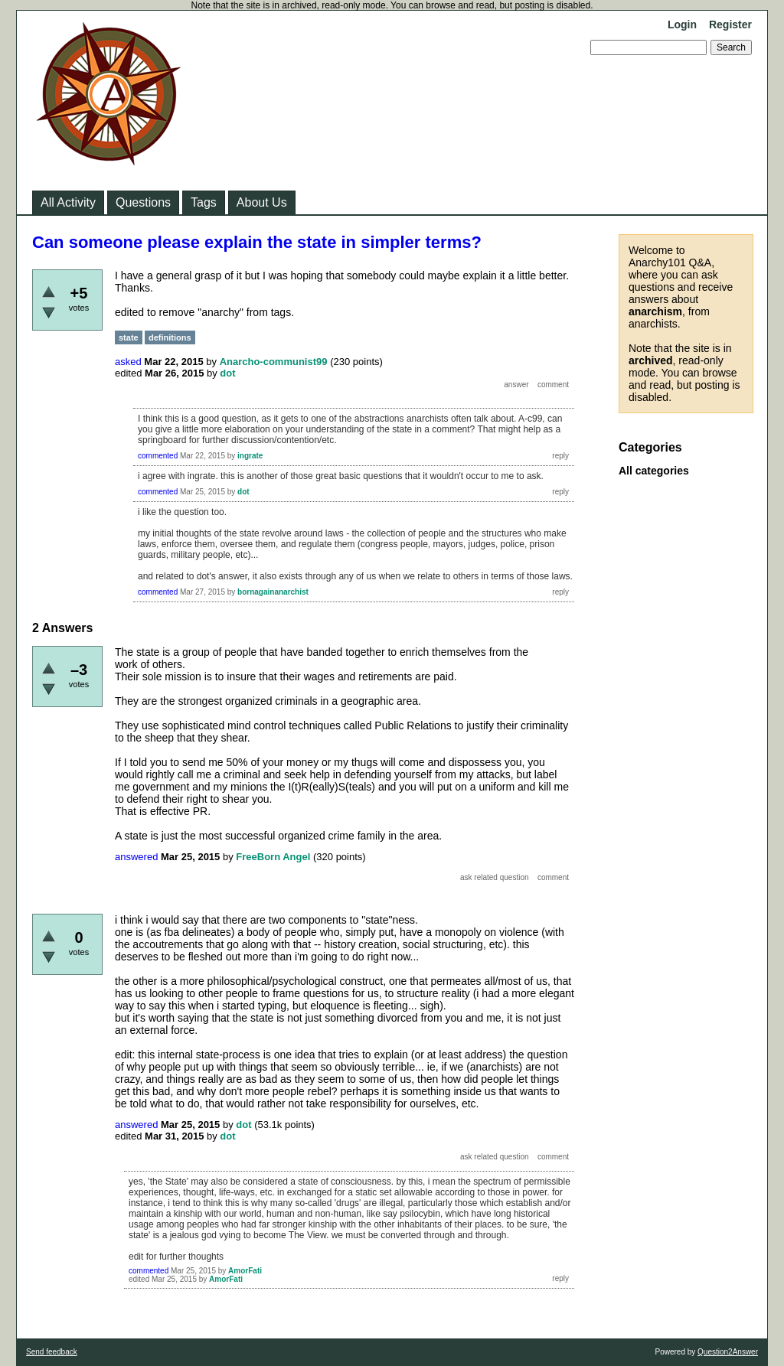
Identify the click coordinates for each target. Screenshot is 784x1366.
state (129, 337)
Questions (143, 202)
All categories (654, 471)
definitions (170, 337)
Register (730, 24)
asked (128, 361)
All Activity (68, 202)
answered (136, 856)
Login (682, 24)
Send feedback (51, 1352)
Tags (204, 202)
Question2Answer (727, 1352)
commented (158, 456)
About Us (262, 202)
